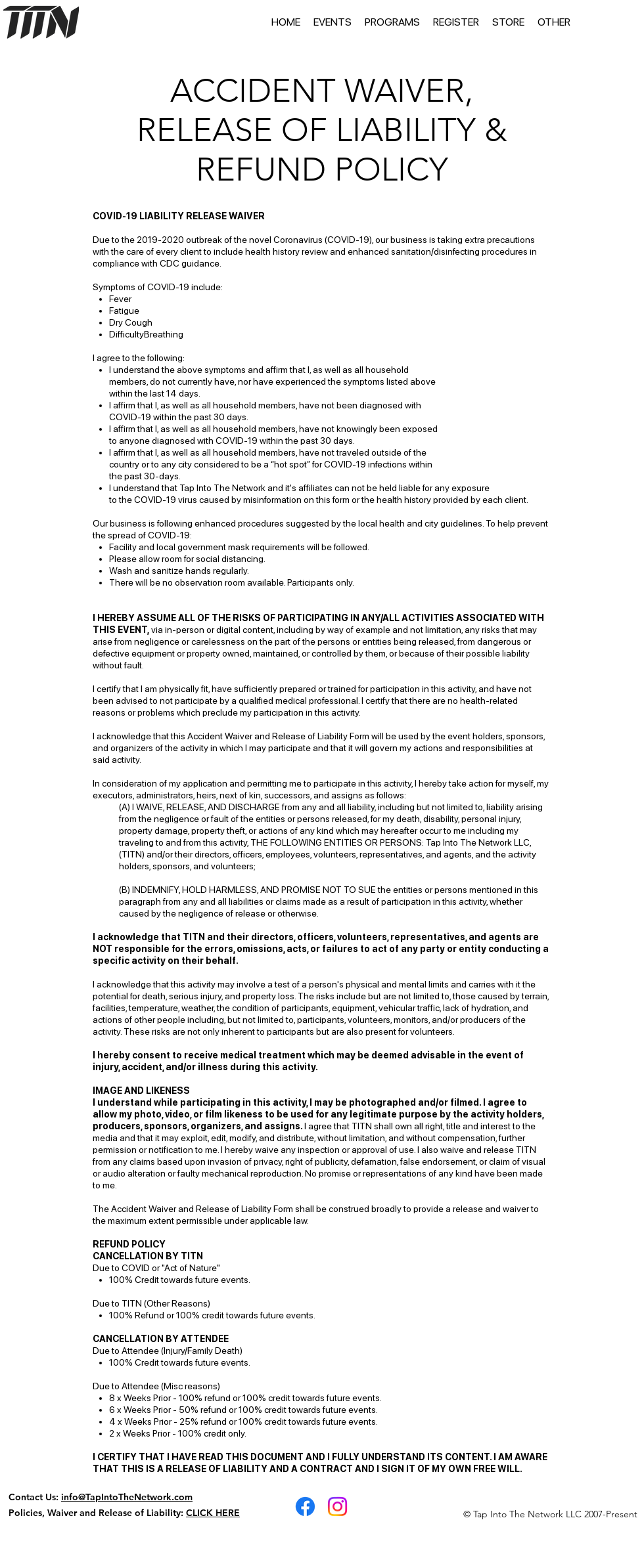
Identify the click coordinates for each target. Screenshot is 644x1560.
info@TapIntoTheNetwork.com (127, 1497)
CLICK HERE (213, 1513)
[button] (332, 22)
